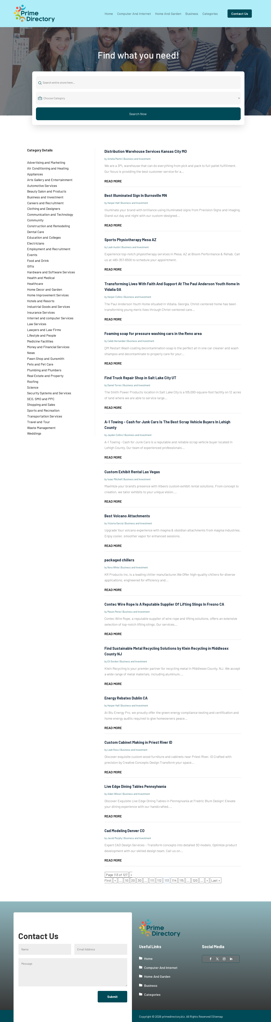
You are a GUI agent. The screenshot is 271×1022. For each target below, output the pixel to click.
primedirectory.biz (173, 1016)
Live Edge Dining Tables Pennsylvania (135, 786)
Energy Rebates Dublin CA (126, 698)
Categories (210, 13)
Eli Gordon (112, 661)
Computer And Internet (134, 13)
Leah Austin (113, 247)
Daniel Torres (114, 385)
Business (191, 13)
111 (152, 880)
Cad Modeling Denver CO (124, 830)
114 (174, 880)
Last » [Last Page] (215, 880)
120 (195, 880)
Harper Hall (113, 202)
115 (181, 880)
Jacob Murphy (114, 838)
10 (126, 880)
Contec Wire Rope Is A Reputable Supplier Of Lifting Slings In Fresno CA (164, 604)
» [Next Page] (207, 880)
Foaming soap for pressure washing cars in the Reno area (153, 333)
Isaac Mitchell (114, 479)
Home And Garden (168, 13)
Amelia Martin (114, 158)
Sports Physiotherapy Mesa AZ (130, 239)
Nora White (113, 567)
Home (109, 13)
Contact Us (239, 13)
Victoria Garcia (115, 523)
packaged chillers (119, 560)
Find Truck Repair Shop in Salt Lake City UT (140, 377)
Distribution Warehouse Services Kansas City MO (145, 151)
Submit (112, 996)
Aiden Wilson (114, 793)
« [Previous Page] (115, 880)
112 (159, 880)
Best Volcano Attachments (127, 516)
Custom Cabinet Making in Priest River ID (138, 742)
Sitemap (217, 1016)
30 (139, 880)
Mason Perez (114, 611)
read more (113, 181)
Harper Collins (115, 296)
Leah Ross (113, 749)
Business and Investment (137, 158)
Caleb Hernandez (116, 340)
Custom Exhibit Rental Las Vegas (132, 471)
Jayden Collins (115, 434)
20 (133, 880)
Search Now (138, 114)
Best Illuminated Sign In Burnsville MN (135, 195)
